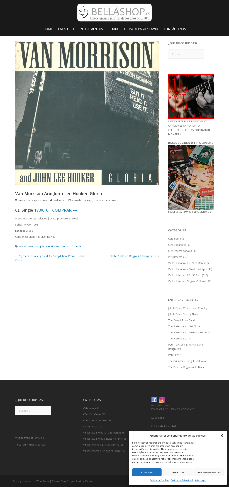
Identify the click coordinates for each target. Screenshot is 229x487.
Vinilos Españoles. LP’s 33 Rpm (186, 263)
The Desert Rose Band (181, 320)
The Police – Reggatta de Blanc (186, 367)
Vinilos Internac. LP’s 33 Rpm (184, 275)
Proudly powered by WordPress (31, 481)
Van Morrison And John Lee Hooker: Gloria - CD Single (50, 246)
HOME (47, 29)
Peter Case (174, 355)
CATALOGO (66, 29)
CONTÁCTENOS (175, 29)
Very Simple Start (71, 481)
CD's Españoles (177, 244)
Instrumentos (176, 257)
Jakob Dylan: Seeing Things (183, 314)
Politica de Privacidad (182, 480)
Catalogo (87, 200)
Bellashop (59, 200)
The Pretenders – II (179, 338)
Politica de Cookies (159, 480)
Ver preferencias (209, 472)
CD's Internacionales (105, 200)
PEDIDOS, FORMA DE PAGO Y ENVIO (133, 29)
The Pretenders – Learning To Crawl (189, 332)
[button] (222, 435)
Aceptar (147, 472)
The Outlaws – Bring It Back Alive (187, 361)
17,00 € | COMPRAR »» (55, 210)
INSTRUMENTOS (91, 29)
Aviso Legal (200, 480)
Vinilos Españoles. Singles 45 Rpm (187, 269)
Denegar (178, 472)
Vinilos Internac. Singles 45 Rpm (186, 281)
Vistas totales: (25, 437)
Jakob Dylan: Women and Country (187, 308)
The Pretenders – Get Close (184, 326)
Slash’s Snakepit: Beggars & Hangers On (133, 256)
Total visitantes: (26, 444)
